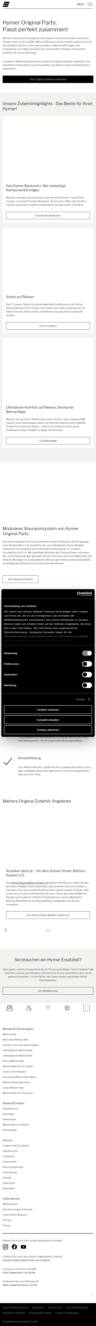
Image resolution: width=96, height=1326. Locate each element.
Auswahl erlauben (48, 719)
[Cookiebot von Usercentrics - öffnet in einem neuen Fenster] (77, 594)
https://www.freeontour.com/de (20, 1284)
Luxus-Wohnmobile (13, 1087)
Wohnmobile (9, 1034)
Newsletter (9, 1188)
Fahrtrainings (10, 1130)
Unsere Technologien (14, 1071)
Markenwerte (10, 1204)
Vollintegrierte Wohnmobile (17, 1055)
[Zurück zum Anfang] (90, 1295)
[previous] (5, 930)
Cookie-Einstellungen (67, 1312)
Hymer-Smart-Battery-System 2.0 (30, 882)
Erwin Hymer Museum (15, 1214)
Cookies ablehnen (48, 729)
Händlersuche (10, 1151)
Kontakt (7, 1177)
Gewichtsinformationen (16, 1307)
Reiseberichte (10, 1108)
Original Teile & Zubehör (16, 1145)
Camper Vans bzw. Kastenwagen (21, 1044)
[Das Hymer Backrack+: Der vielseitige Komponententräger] (48, 152)
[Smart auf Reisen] (48, 263)
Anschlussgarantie (13, 1167)
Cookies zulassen (48, 709)
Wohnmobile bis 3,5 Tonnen (18, 1066)
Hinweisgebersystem (40, 1312)
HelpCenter (9, 1183)
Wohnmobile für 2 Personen (18, 1092)
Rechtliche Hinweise (14, 1312)
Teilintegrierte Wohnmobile (17, 1050)
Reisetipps (8, 1113)
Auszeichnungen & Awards (18, 1209)
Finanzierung (10, 1172)
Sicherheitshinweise (77, 1307)
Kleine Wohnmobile (13, 1060)
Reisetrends (9, 1119)
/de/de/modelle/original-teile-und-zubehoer (26, 1260)
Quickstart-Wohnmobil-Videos (19, 1076)
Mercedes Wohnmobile (15, 1039)
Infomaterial (9, 1161)
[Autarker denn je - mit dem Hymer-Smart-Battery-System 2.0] (48, 837)
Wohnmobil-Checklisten (16, 1124)
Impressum (38, 1307)
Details (80, 699)
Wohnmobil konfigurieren (16, 1082)
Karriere (7, 1220)
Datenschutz (55, 1307)
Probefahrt (9, 1156)
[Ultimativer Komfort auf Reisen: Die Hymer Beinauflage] (48, 373)
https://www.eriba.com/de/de (19, 1272)
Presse (6, 1225)
